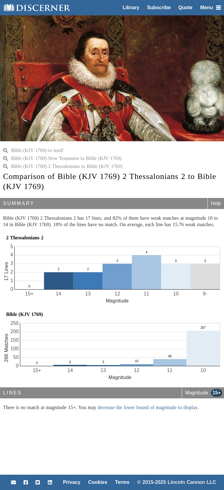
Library (131, 7)
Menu (210, 7)
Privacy (71, 482)
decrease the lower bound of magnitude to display (148, 407)
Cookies (97, 482)
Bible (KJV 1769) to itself (33, 150)
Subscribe (159, 7)
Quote (185, 7)
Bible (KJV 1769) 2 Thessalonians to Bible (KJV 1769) (63, 166)
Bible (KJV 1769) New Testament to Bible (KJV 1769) (62, 158)
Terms (122, 482)
